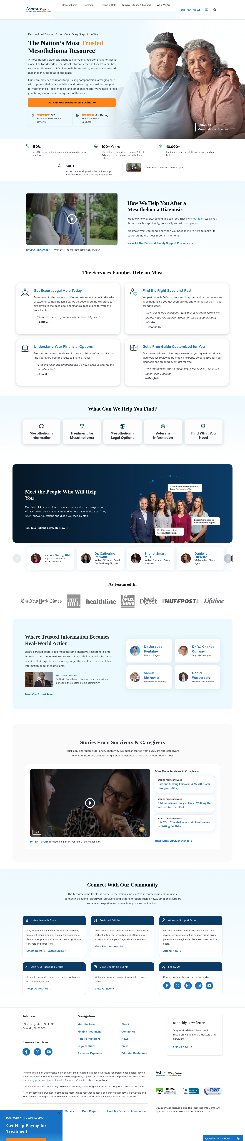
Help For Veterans (89, 1034)
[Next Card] (228, 553)
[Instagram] (188, 980)
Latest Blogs (57, 946)
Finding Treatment (89, 1027)
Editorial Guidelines (134, 1048)
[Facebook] (167, 980)
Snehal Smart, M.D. (155, 550)
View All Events (106, 983)
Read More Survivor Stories (174, 836)
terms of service (55, 1075)
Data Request (91, 1106)
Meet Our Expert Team (41, 689)
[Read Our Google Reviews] (49, 112)
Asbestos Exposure (90, 1048)
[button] (69, 5)
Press (124, 1041)
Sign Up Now (182, 1041)
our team (198, 212)
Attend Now (172, 946)
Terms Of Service (64, 1106)
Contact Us (128, 1027)
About (125, 1019)
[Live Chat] (206, 5)
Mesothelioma (86, 1019)
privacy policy (34, 1075)
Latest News (35, 946)
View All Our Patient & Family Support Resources (160, 236)
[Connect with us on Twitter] (37, 1047)
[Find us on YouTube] (49, 1047)
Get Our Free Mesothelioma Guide (72, 95)
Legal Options (86, 1041)
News (125, 1034)
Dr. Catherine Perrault (105, 550)
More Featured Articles (111, 941)
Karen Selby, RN (57, 550)
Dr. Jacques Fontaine (153, 644)
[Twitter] (177, 980)
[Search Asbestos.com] (214, 5)
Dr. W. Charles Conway (203, 644)
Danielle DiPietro (201, 550)
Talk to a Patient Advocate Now (46, 523)
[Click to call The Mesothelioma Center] (190, 5)
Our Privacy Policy (34, 1106)
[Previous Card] (16, 553)
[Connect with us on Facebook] (26, 1047)
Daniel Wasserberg (201, 670)
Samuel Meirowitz (151, 670)
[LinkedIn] (198, 980)
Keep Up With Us (39, 983)
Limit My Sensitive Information (126, 1106)
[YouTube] (209, 980)
